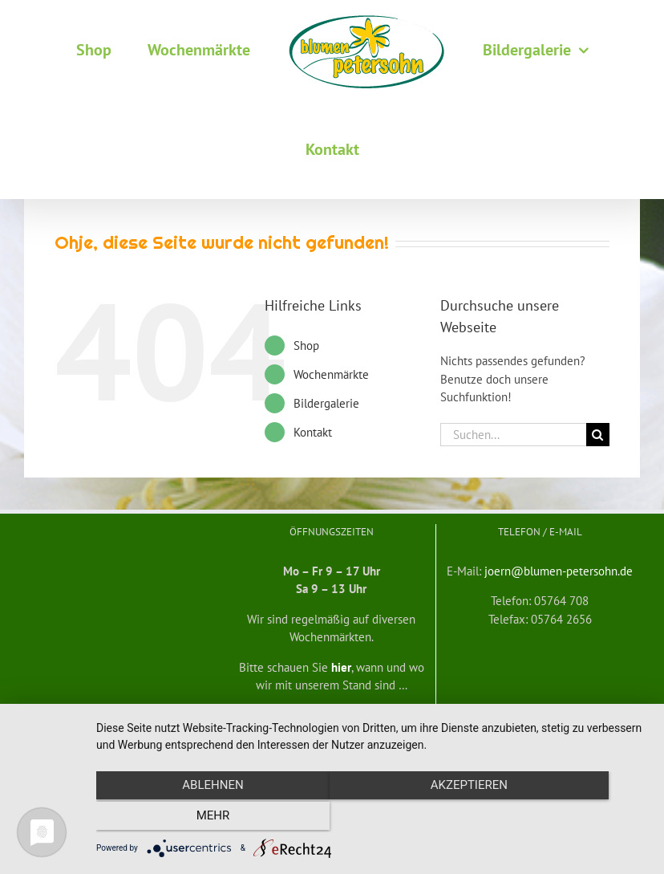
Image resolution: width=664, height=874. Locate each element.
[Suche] (597, 434)
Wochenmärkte (331, 374)
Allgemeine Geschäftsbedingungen (97, 729)
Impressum (616, 729)
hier (341, 667)
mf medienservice (454, 729)
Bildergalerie (326, 403)
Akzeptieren (372, 818)
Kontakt (313, 432)
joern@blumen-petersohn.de (558, 571)
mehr (565, 818)
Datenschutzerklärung (542, 729)
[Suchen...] (512, 434)
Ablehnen (178, 818)
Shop (306, 345)
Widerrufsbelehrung (216, 729)
